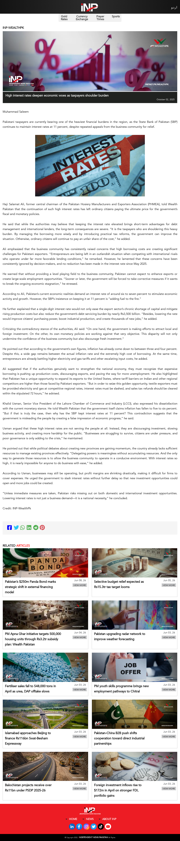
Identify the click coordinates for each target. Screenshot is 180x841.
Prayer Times (100, 18)
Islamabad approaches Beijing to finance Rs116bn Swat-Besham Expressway (28, 738)
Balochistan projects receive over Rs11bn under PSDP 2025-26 (28, 788)
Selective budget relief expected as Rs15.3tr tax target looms (119, 584)
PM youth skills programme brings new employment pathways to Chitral (121, 689)
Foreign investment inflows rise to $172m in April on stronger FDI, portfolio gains (118, 790)
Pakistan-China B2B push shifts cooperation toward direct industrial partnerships (119, 738)
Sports (116, 16)
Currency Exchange (82, 18)
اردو (174, 7)
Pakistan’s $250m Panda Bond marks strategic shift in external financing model (30, 587)
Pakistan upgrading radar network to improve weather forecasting (119, 636)
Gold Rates (64, 18)
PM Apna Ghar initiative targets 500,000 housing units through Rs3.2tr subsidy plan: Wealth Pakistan (33, 639)
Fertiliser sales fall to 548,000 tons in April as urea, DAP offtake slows (30, 689)
